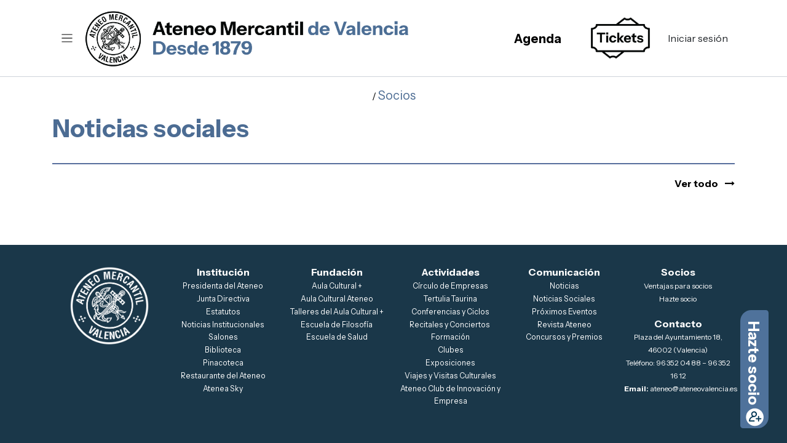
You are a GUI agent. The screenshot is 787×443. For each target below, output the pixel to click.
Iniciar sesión (698, 38)
